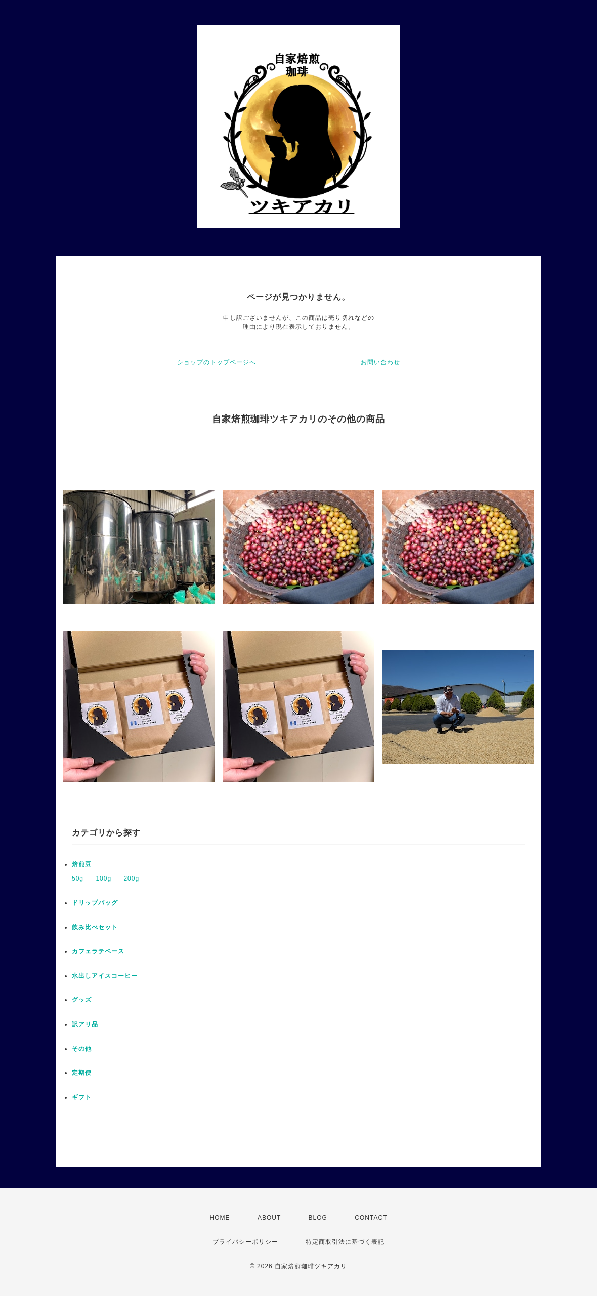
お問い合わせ (380, 362)
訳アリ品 (85, 1024)
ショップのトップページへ (216, 362)
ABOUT (269, 1217)
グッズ (82, 1000)
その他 (82, 1048)
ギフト (82, 1097)
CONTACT (371, 1217)
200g (131, 878)
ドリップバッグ (95, 902)
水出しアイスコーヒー (105, 975)
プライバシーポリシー (245, 1241)
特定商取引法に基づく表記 (345, 1241)
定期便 (82, 1072)
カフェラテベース (98, 951)
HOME (220, 1217)
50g (77, 878)
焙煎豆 (82, 864)
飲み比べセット (95, 927)
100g (103, 878)
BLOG (318, 1217)
